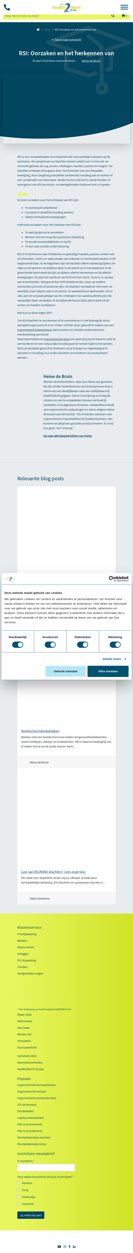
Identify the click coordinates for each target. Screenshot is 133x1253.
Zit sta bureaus (27, 1104)
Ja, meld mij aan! (31, 1215)
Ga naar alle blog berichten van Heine (67, 436)
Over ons (24, 1014)
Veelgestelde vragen (30, 973)
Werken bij (24, 1034)
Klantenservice (29, 927)
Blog (47, 29)
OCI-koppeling (26, 960)
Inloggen (23, 954)
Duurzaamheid (27, 1047)
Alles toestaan (108, 671)
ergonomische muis (57, 339)
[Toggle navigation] (124, 7)
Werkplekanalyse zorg (31, 1144)
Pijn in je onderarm (29, 1131)
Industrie (28, 1204)
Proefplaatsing (26, 934)
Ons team (23, 1028)
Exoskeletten (25, 1111)
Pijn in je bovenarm (29, 1124)
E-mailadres (26, 1161)
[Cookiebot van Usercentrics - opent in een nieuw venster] (112, 579)
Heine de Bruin (91, 61)
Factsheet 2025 (26, 1056)
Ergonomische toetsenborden (36, 1098)
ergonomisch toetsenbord (34, 330)
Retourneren (25, 947)
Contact (22, 967)
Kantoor (27, 1183)
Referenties (24, 1021)
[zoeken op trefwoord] (55, 16)
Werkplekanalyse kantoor (34, 1137)
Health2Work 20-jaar (30, 1069)
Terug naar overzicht (66, 39)
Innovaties (24, 1041)
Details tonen (112, 658)
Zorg (25, 1190)
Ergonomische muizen (31, 1091)
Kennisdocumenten (30, 1062)
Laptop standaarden (30, 1118)
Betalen (22, 940)
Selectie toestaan (65, 671)
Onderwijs (28, 1197)
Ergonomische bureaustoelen (36, 1085)
